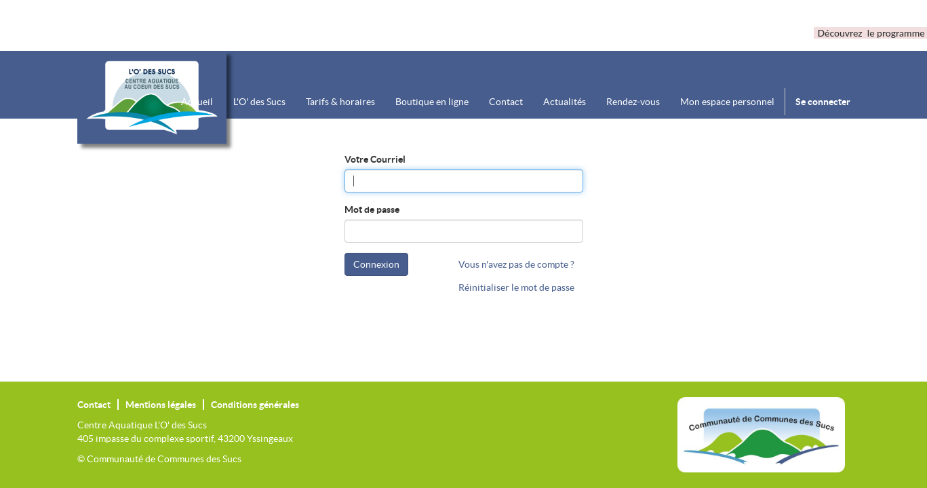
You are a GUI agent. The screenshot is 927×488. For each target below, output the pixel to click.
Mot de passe (371, 209)
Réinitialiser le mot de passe (516, 287)
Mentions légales (160, 404)
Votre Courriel (375, 159)
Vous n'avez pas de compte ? (516, 264)
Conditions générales (255, 404)
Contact (94, 404)
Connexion (376, 264)
